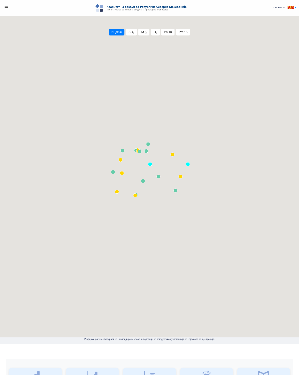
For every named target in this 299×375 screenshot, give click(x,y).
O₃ (155, 32)
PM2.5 (183, 32)
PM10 (168, 32)
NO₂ (144, 32)
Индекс (116, 32)
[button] (284, 7)
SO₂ (131, 32)
